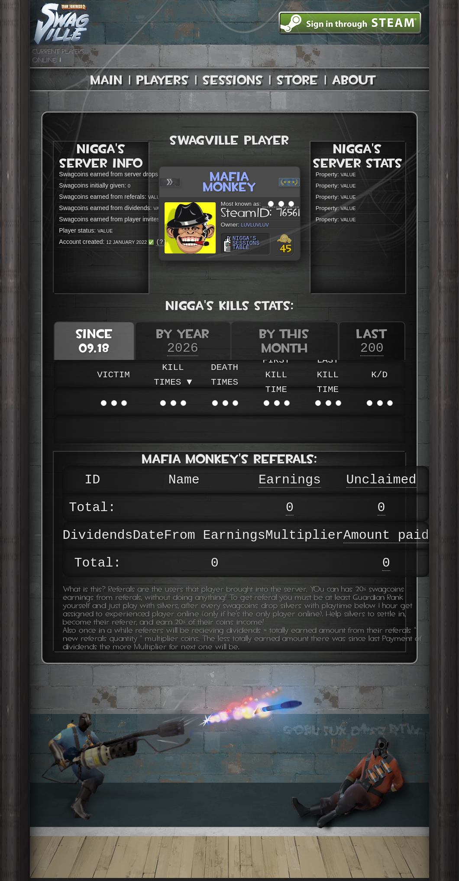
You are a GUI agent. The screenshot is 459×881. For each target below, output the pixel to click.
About (354, 80)
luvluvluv (249, 224)
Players (162, 80)
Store (297, 80)
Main (107, 80)
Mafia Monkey (229, 181)
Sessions (233, 80)
